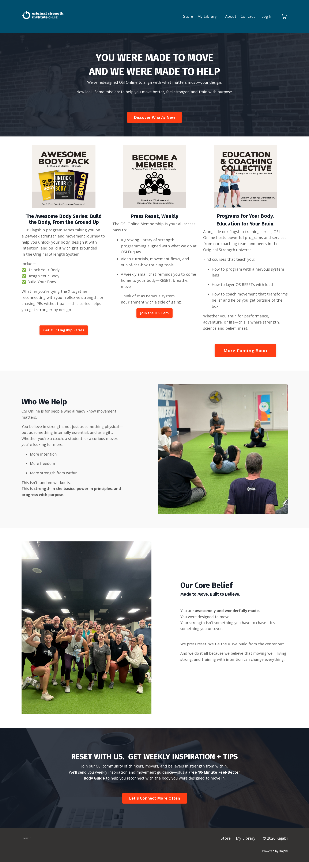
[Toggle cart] (284, 16)
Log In (266, 16)
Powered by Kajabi (275, 851)
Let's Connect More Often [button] (154, 798)
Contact (248, 16)
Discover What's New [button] (154, 117)
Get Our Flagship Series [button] (63, 330)
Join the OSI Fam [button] (154, 313)
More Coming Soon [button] (245, 351)
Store (188, 16)
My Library (207, 16)
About (230, 16)
